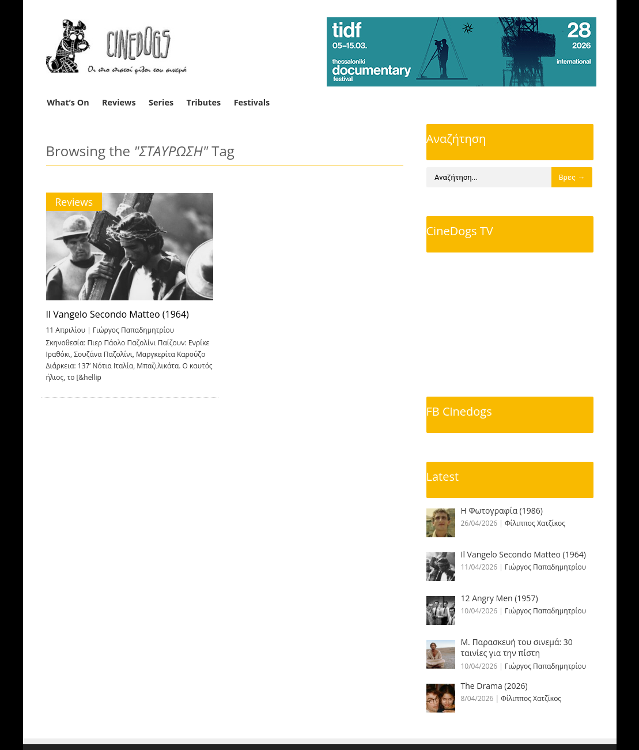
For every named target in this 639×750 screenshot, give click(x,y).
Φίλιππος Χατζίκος (535, 523)
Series (161, 102)
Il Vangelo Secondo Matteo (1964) (117, 314)
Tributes (203, 102)
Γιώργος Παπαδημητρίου (133, 330)
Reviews (119, 102)
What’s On (68, 102)
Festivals (252, 102)
